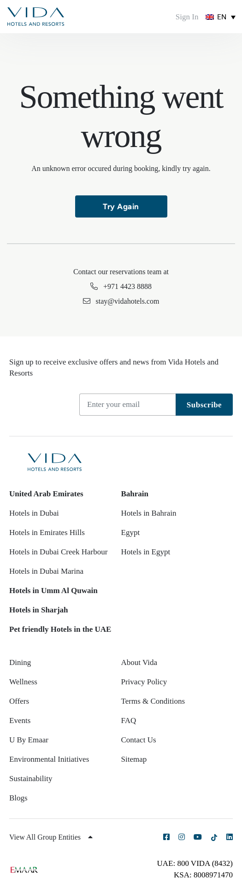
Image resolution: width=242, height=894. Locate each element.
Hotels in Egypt (146, 551)
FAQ (128, 720)
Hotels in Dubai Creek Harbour (58, 551)
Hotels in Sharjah (38, 610)
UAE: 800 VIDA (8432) (195, 863)
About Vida (139, 662)
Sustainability (31, 778)
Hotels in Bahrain (149, 513)
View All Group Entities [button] (51, 837)
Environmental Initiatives (49, 759)
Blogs (18, 798)
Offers (19, 701)
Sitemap (134, 759)
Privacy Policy (144, 681)
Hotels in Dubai (34, 513)
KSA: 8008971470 (203, 874)
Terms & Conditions (153, 701)
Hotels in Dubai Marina (46, 571)
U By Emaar (28, 739)
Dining (20, 662)
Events (19, 720)
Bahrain (135, 493)
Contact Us (138, 739)
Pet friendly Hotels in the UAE (60, 629)
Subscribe (204, 404)
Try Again (121, 206)
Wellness (23, 681)
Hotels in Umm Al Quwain (53, 590)
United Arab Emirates (46, 493)
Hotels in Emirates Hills (47, 532)
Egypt (130, 532)
